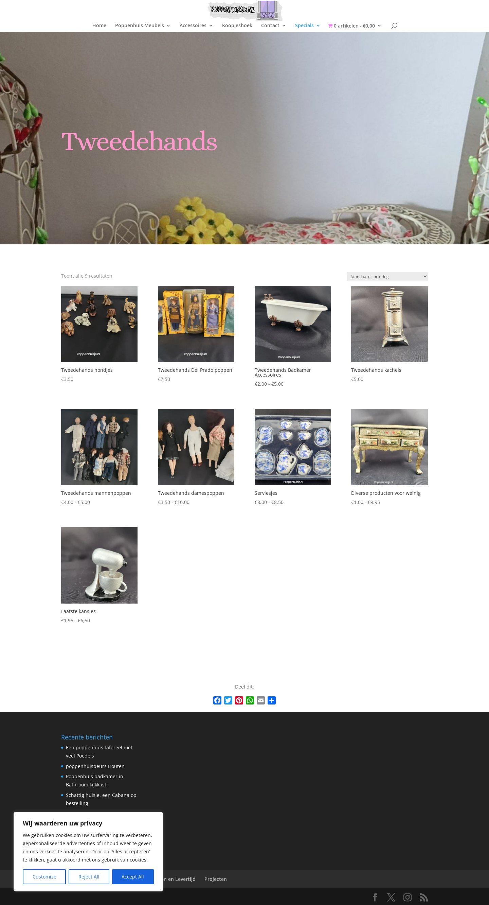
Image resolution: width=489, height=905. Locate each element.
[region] (88, 851)
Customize (44, 876)
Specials (304, 26)
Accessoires (193, 26)
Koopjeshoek (237, 26)
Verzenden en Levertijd (169, 879)
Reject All (88, 876)
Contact (270, 26)
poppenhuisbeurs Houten (95, 766)
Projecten (215, 879)
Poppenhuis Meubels (139, 26)
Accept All (133, 876)
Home (99, 26)
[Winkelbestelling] (387, 276)
